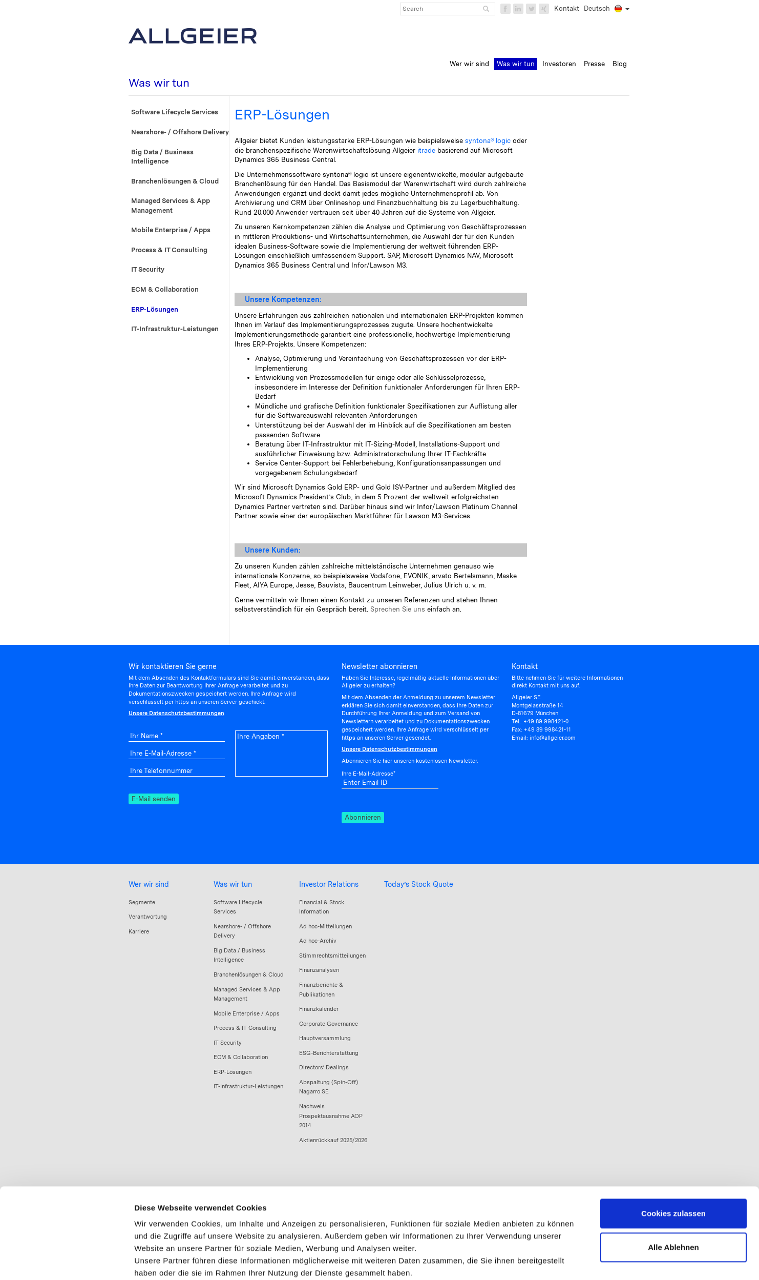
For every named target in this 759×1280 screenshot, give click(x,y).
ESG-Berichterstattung (329, 1052)
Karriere (139, 931)
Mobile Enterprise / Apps (170, 230)
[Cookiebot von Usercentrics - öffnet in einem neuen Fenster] (66, 1260)
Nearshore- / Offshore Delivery (180, 132)
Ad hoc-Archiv (317, 940)
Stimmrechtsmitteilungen (332, 955)
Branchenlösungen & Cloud (175, 181)
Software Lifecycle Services (174, 112)
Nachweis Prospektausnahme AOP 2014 (331, 1116)
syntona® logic (488, 141)
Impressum (156, 1219)
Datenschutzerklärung (225, 1219)
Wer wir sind (149, 884)
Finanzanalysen (319, 969)
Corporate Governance (328, 1023)
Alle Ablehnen (673, 1180)
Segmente (142, 902)
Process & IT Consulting (169, 250)
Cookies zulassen (673, 1147)
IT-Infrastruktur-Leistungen (175, 329)
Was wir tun (233, 884)
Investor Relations (329, 884)
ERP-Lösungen (154, 309)
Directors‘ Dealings (324, 1067)
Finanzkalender (319, 1008)
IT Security (147, 269)
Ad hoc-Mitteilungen (325, 926)
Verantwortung (148, 916)
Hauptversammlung (325, 1038)
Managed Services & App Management (170, 205)
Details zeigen (160, 1259)
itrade (426, 150)
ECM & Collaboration (165, 289)
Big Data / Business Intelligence (162, 157)
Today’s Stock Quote (418, 884)
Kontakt (566, 8)
